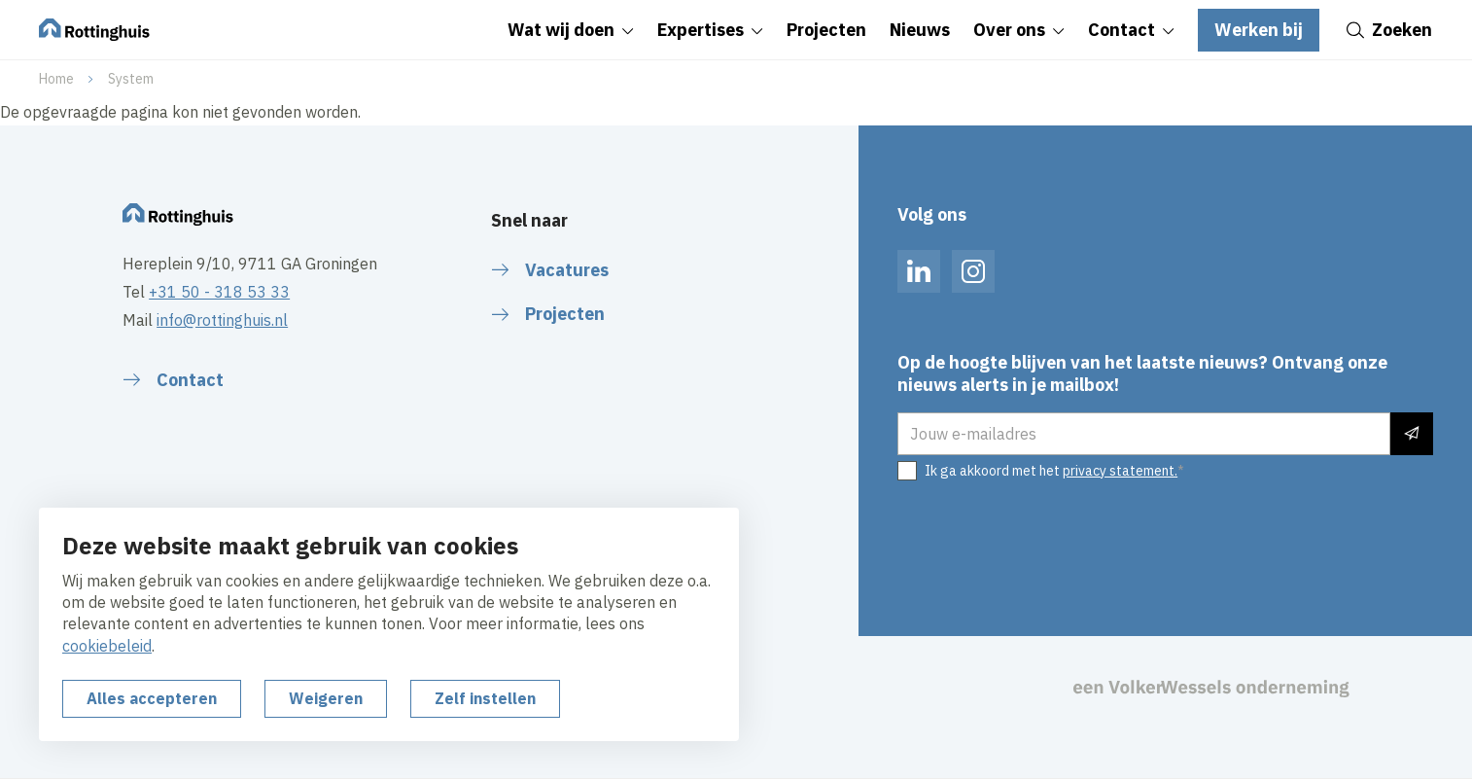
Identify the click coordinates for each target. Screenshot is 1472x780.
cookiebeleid (107, 646)
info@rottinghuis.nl (222, 320)
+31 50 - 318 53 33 (219, 291)
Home (56, 79)
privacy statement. (1120, 470)
